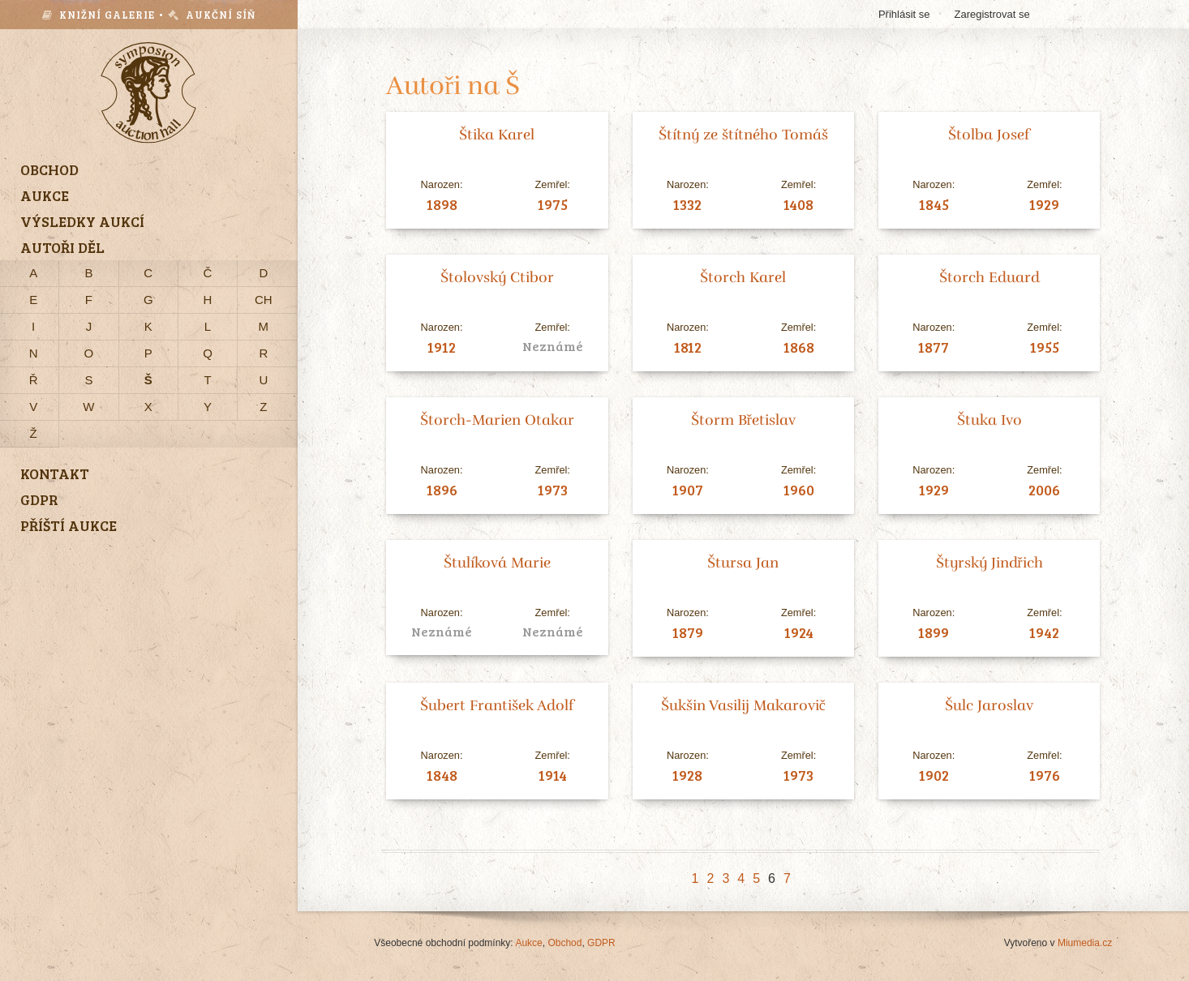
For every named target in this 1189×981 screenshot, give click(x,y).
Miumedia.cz (1085, 943)
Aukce (528, 943)
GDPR (601, 943)
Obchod (564, 943)
